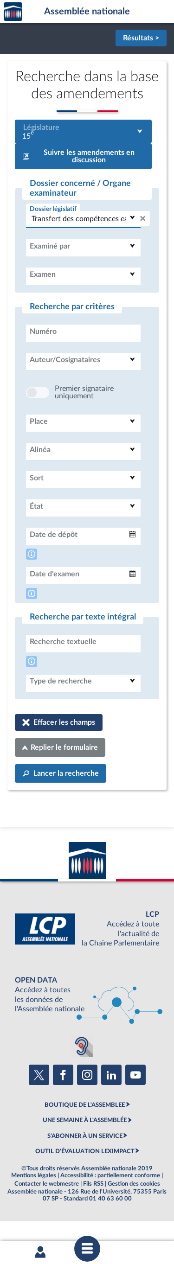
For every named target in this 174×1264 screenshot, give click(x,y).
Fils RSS (93, 1211)
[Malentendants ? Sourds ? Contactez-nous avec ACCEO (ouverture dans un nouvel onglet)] (82, 1074)
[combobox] (83, 131)
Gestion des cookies (134, 1211)
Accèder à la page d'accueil (13, 12)
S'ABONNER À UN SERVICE (84, 1164)
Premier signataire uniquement (84, 420)
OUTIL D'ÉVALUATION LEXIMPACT (85, 1179)
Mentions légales (33, 1203)
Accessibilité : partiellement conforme (110, 1203)
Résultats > (141, 38)
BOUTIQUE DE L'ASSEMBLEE (85, 1133)
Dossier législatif (53, 208)
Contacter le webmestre (46, 1211)
